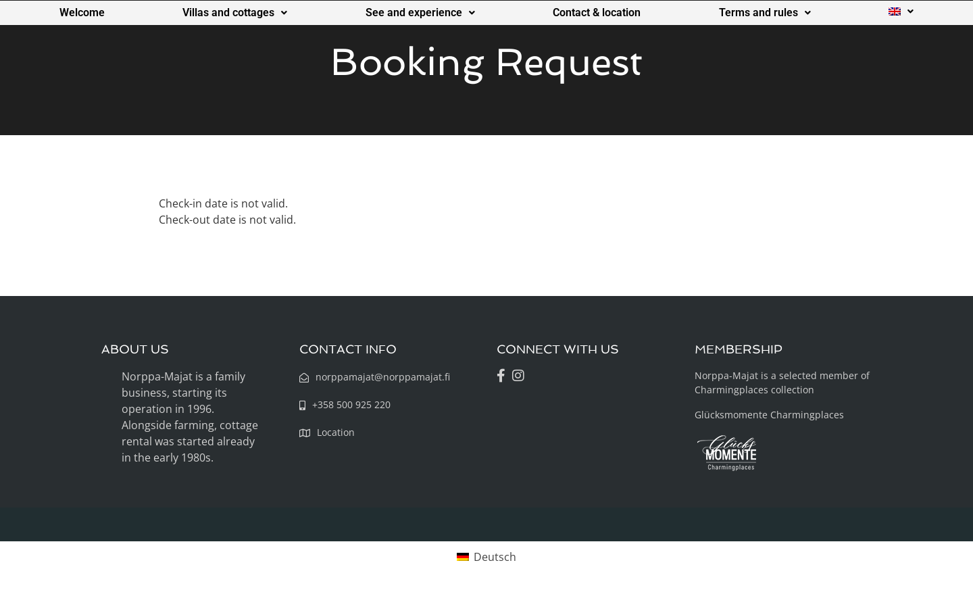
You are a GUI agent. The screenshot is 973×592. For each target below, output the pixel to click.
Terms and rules (765, 12)
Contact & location (597, 12)
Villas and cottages (234, 12)
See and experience (420, 12)
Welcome (82, 12)
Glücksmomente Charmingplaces (769, 414)
